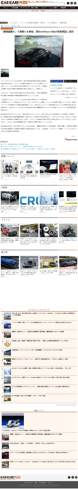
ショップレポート (13, 22)
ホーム (5, 7)
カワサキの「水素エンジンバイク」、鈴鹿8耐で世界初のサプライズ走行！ (23, 146)
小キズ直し (36, 10)
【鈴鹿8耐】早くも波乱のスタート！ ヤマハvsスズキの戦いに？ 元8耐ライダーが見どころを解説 (29, 149)
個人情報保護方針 (42, 482)
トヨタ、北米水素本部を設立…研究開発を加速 (15, 144)
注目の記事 (15, 7)
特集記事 (63, 7)
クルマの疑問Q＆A (52, 22)
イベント (72, 7)
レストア (43, 7)
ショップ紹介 (53, 7)
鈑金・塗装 (34, 7)
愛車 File (43, 22)
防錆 (43, 10)
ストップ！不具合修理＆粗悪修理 (29, 22)
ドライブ (5, 220)
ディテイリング (24, 7)
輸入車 (4, 252)
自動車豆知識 (63, 22)
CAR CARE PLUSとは (28, 482)
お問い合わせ (50, 482)
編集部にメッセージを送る (71, 97)
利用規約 (36, 482)
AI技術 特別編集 (57, 85)
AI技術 (4, 187)
